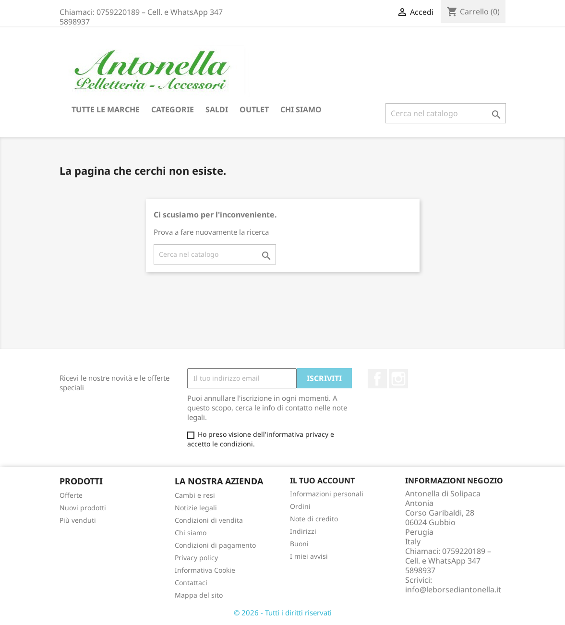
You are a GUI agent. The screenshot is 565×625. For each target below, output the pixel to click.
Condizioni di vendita (209, 520)
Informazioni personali (326, 493)
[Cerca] (445, 113)
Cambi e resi (195, 495)
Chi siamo (301, 109)
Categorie (172, 109)
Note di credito (314, 518)
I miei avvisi (309, 556)
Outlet (254, 109)
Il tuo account (322, 480)
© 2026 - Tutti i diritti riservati (283, 612)
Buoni (299, 543)
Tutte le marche (106, 109)
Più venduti (78, 520)
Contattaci (191, 582)
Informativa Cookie (205, 570)
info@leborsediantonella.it (453, 589)
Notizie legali (196, 507)
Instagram (398, 378)
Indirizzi (303, 531)
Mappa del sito (199, 595)
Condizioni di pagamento (215, 545)
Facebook (377, 378)
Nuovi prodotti (83, 507)
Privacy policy (196, 557)
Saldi (216, 109)
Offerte (71, 495)
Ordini (300, 506)
